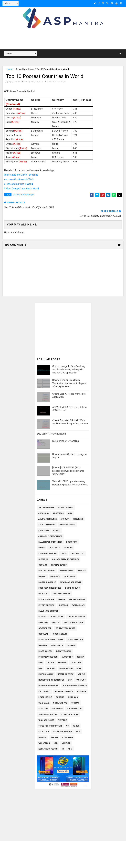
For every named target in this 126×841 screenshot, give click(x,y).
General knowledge (24, 69)
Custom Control (46, 571)
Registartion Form (64, 691)
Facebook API (78, 605)
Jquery (80, 657)
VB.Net (76, 726)
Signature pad (60, 703)
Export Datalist (77, 599)
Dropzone (43, 594)
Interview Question (47, 657)
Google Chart (60, 634)
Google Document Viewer (50, 640)
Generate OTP (45, 628)
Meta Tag (51, 668)
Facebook (63, 605)
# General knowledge (23, 194)
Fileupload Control (48, 611)
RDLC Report (44, 691)
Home (9, 69)
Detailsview (69, 576)
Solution (43, 709)
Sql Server (57, 709)
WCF (78, 732)
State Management (47, 714)
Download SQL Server (70, 582)
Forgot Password (76, 617)
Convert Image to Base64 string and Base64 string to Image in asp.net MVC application (68, 369)
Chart (64, 553)
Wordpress (44, 743)
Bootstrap (71, 542)
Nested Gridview (65, 674)
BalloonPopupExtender (50, 542)
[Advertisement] (63, 39)
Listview (62, 663)
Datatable (55, 576)
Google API (43, 634)
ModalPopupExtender (70, 668)
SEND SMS (73, 697)
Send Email (43, 703)
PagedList (81, 680)
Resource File (45, 697)
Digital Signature (47, 582)
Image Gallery (45, 651)
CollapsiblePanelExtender (65, 559)
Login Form (76, 663)
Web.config (67, 737)
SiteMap (75, 703)
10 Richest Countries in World (18, 184)
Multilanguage (45, 674)
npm (70, 749)
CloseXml (43, 559)
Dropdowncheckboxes (49, 588)
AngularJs (43, 530)
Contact (42, 565)
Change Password (47, 553)
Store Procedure (69, 714)
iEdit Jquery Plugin (47, 749)
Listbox (50, 663)
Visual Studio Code (62, 732)
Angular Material (47, 525)
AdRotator (58, 513)
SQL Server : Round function (51, 433)
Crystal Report (59, 565)
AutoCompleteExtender (50, 536)
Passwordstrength (48, 686)
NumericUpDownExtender (51, 680)
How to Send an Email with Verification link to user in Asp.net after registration (69, 383)
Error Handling (46, 599)
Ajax (70, 513)
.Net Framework (46, 507)
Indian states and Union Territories (20, 174)
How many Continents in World (18, 179)
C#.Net (41, 548)
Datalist (81, 571)
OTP (70, 680)
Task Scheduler (46, 720)
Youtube (66, 743)
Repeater (81, 691)
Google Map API (75, 640)
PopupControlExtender (75, 686)
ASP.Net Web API (65, 507)
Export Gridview (46, 605)
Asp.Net (57, 530)
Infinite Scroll (63, 651)
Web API (54, 737)
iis (63, 749)
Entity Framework (61, 594)
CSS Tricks (54, 548)
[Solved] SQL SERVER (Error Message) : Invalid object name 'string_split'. (68, 470)
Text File (62, 720)
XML (56, 743)
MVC (40, 668)
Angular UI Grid (67, 525)
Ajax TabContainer (47, 519)
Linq (40, 663)
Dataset (42, 576)
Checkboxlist (77, 553)
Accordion (43, 513)
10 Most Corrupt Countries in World (21, 188)
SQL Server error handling (65, 441)
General (56, 622)
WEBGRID (42, 737)
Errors (61, 599)
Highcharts (57, 645)
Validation (43, 732)
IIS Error (71, 645)
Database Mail (66, 571)
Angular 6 (78, 519)
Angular (65, 519)
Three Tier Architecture (50, 726)
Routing (60, 697)
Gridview (42, 645)
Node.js (81, 674)
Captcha (68, 548)
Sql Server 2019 (74, 709)
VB (67, 726)
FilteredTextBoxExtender (50, 617)
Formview (43, 622)
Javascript (67, 657)
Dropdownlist (72, 588)
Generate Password (65, 628)
